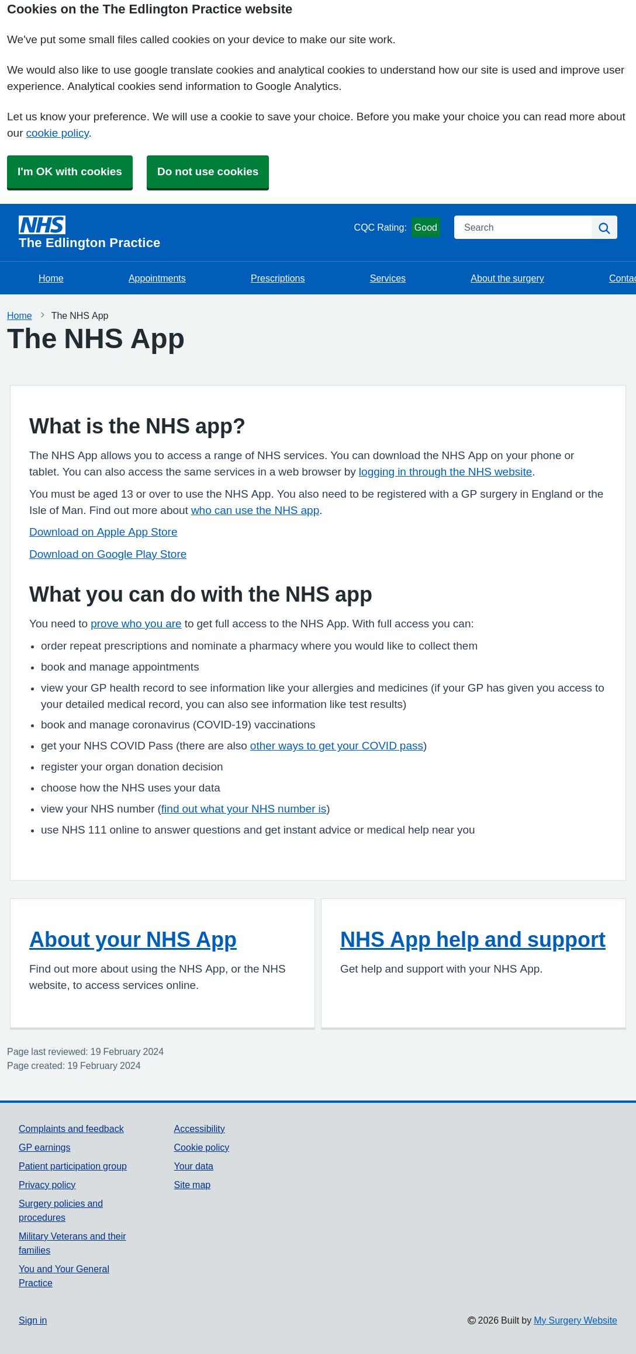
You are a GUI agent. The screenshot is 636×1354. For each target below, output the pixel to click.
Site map (192, 1184)
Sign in (33, 1320)
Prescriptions (278, 278)
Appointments (157, 278)
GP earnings (45, 1147)
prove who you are (136, 623)
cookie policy (57, 132)
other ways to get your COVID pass (336, 745)
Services (388, 278)
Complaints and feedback (71, 1128)
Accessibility (199, 1128)
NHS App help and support (473, 939)
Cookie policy (202, 1147)
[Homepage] (184, 232)
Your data (193, 1166)
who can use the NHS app (255, 510)
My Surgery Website (575, 1320)
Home (51, 278)
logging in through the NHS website (445, 471)
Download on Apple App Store (103, 531)
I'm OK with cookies (70, 171)
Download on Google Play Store (107, 554)
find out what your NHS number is (243, 808)
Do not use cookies (207, 171)
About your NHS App (133, 939)
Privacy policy (47, 1184)
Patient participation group (73, 1166)
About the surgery (507, 278)
